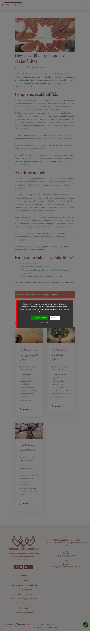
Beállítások (54, 318)
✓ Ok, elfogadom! (39, 318)
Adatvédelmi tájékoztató (44, 323)
